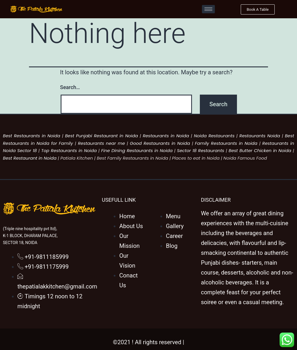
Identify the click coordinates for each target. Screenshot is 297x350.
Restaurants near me (101, 143)
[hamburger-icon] (208, 9)
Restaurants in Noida (166, 136)
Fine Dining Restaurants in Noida (137, 150)
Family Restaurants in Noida (226, 143)
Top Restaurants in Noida (69, 150)
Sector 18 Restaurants (200, 150)
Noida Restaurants (214, 136)
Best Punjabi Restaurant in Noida (101, 136)
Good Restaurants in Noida (160, 143)
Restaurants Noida (259, 136)
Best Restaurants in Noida (31, 136)
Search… (70, 87)
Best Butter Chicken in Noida (260, 150)
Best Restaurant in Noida (30, 158)
